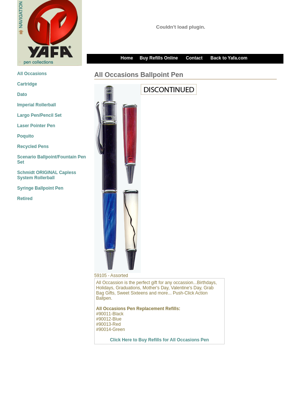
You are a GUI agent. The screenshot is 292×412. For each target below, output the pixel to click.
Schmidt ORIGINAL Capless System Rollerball (46, 175)
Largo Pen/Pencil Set (39, 115)
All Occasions (32, 73)
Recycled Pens (33, 146)
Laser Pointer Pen (36, 125)
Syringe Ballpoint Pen (40, 188)
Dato (22, 94)
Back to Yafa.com (228, 58)
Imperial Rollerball (36, 104)
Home (127, 58)
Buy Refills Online (159, 58)
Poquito (25, 136)
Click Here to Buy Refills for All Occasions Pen (159, 339)
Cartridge (27, 84)
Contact (194, 58)
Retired (24, 198)
